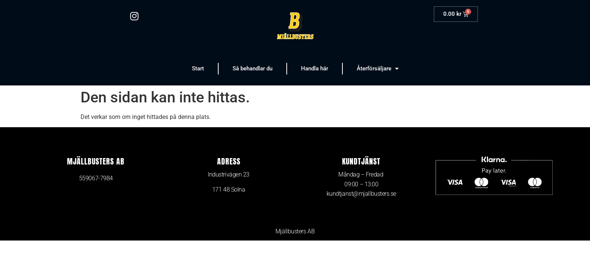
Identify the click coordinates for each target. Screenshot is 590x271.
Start (198, 68)
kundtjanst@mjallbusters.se (361, 193)
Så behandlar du (252, 68)
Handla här (314, 68)
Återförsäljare (377, 68)
